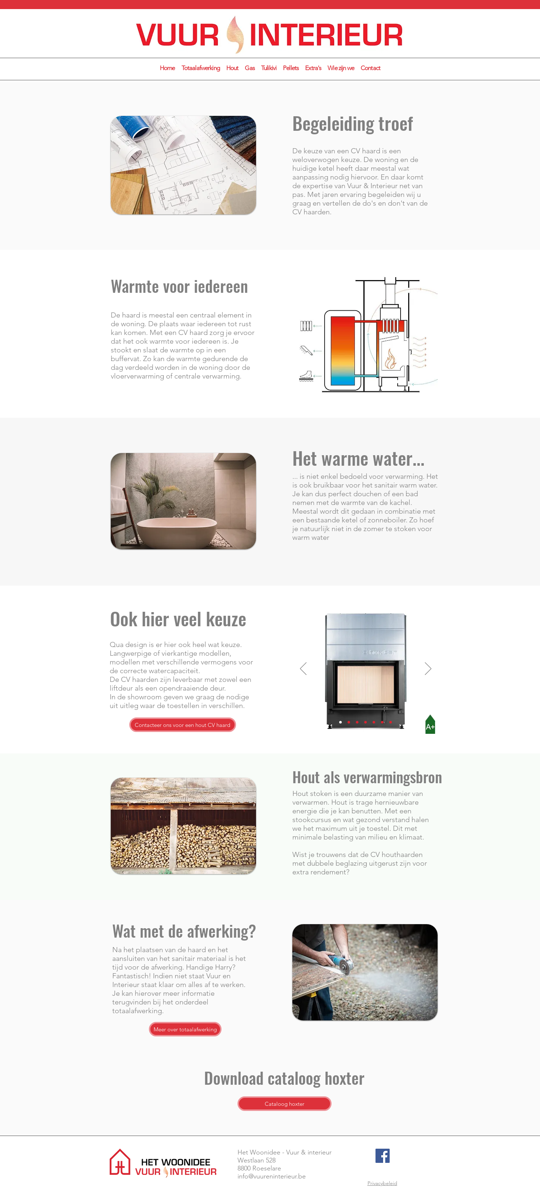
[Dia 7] (390, 722)
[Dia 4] (365, 722)
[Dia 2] (349, 722)
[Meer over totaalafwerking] (185, 1029)
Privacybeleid (382, 1183)
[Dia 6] (382, 722)
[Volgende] (428, 669)
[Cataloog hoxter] (284, 1103)
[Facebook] (382, 1156)
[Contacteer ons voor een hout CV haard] (182, 724)
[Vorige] (303, 669)
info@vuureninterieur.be (271, 1176)
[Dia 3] (357, 722)
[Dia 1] (340, 722)
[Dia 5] (374, 722)
